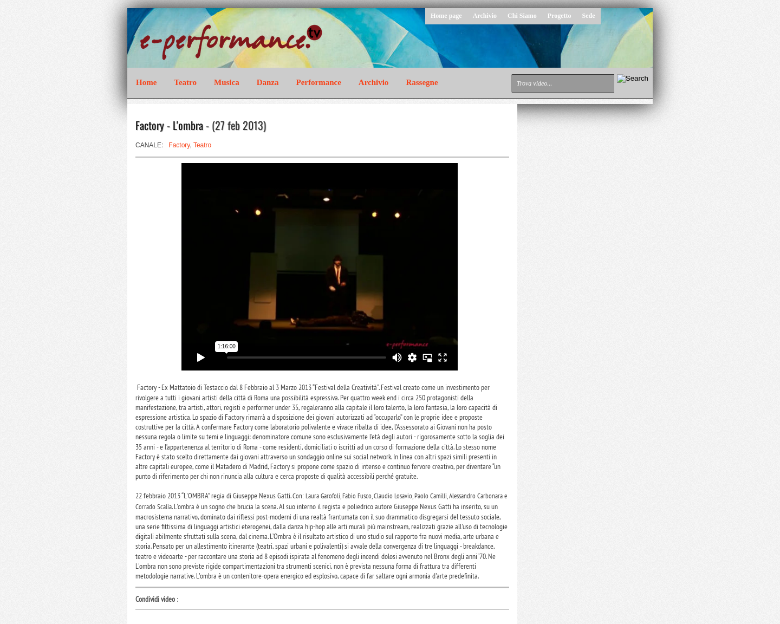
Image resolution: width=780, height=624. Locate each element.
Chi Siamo (522, 16)
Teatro (185, 82)
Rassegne (422, 82)
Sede (588, 16)
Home (146, 82)
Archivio (485, 16)
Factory (179, 145)
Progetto (559, 16)
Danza (268, 82)
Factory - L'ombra (169, 125)
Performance (318, 82)
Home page (446, 16)
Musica (226, 82)
